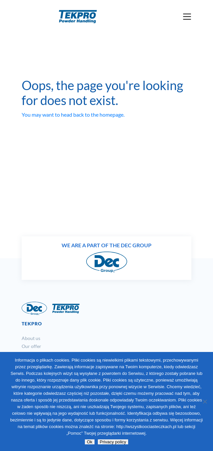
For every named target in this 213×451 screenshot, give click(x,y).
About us (31, 338)
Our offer (31, 346)
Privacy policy (113, 441)
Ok (90, 441)
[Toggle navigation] (187, 16)
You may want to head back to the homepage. (73, 114)
